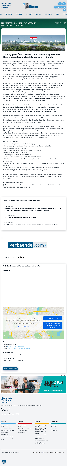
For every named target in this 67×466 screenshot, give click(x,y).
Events (19, 14)
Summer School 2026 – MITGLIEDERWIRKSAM (40, 429)
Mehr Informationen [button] (23, 326)
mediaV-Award (21, 432)
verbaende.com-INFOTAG (41, 435)
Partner (48, 14)
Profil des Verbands (10, 369)
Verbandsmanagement (6, 428)
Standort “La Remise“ (40, 443)
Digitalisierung (4, 434)
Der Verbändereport (23, 425)
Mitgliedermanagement (7, 426)
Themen (8, 14)
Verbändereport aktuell (23, 426)
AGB (34, 452)
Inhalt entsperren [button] (53, 318)
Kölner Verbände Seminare (41, 440)
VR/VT (17, 414)
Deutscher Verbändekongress (39, 437)
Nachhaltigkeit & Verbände (7, 430)
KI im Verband (4, 425)
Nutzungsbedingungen (55, 452)
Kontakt (3, 414)
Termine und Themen (23, 430)
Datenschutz (39, 452)
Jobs (57, 14)
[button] (4, 462)
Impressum (46, 452)
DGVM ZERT (54, 430)
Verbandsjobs (54, 426)
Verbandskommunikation (7, 436)
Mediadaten (10, 414)
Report (29, 14)
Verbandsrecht (4, 432)
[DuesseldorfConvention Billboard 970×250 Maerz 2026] (33, 36)
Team (63, 452)
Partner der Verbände (56, 425)
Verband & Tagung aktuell (24, 428)
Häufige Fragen (38, 442)
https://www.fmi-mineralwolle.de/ (20, 348)
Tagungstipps (54, 428)
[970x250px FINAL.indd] (33, 377)
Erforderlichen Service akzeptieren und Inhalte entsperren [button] (53, 325)
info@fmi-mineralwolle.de (15, 346)
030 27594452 (12, 344)
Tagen (38, 14)
